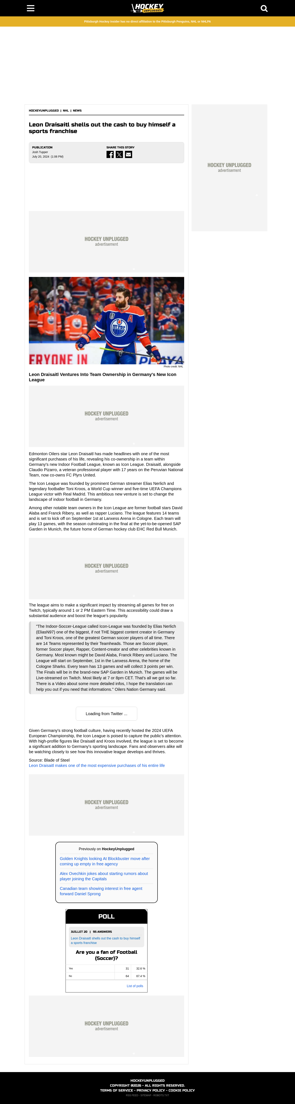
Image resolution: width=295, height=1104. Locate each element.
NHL (66, 110)
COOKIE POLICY (182, 1090)
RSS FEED (132, 1095)
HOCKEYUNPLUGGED (44, 110)
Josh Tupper (40, 152)
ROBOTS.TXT (161, 1095)
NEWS (77, 110)
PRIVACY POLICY (151, 1090)
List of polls (135, 986)
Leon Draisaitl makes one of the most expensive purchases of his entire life (97, 765)
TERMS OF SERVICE (116, 1090)
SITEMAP (145, 1095)
